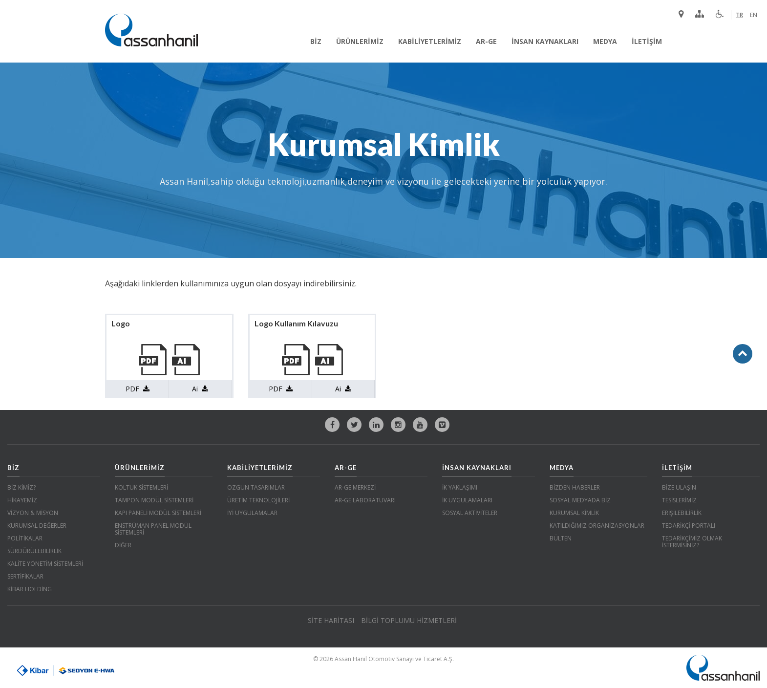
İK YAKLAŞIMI (459, 487)
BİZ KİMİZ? (21, 487)
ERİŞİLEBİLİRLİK (682, 513)
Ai (200, 388)
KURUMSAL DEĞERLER (36, 525)
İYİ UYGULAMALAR (252, 513)
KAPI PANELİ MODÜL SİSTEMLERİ (158, 513)
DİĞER (123, 545)
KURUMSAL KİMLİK (574, 513)
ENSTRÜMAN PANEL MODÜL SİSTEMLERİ (153, 529)
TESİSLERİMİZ (679, 500)
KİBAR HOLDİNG (29, 589)
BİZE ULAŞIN (679, 487)
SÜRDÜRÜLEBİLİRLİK (34, 551)
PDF (137, 388)
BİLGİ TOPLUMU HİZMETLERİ (409, 620)
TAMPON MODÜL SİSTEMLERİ (154, 500)
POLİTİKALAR (25, 538)
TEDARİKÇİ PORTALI (688, 525)
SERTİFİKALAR (25, 576)
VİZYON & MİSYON (32, 513)
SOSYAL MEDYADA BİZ (580, 500)
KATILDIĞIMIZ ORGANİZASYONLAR (597, 525)
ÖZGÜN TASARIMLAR (256, 487)
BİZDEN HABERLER (575, 487)
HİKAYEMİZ (22, 500)
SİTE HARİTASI (331, 620)
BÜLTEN (561, 538)
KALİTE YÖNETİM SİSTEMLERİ (45, 563)
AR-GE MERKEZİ (355, 487)
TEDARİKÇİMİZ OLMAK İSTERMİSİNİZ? (692, 541)
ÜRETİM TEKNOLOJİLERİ (258, 500)
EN (753, 15)
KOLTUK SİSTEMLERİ (141, 487)
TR (739, 15)
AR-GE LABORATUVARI (365, 500)
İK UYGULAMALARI (467, 500)
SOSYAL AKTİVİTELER (469, 513)
